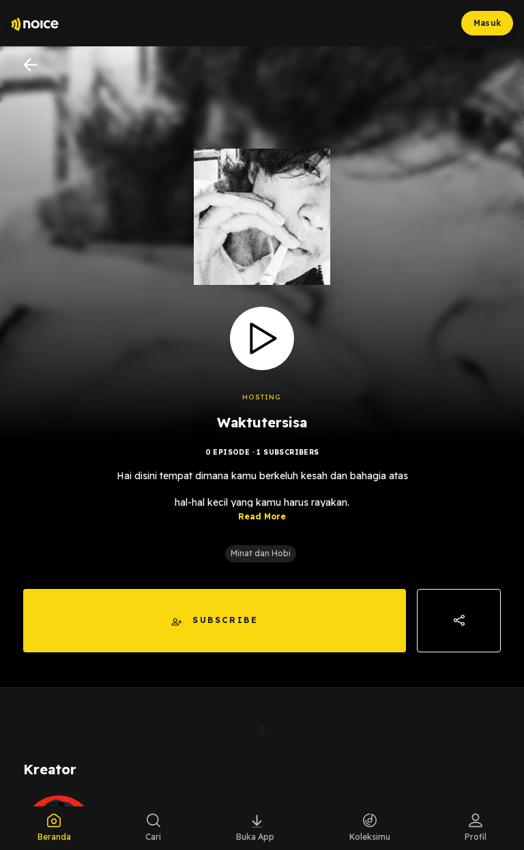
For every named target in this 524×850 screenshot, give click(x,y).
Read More (262, 516)
